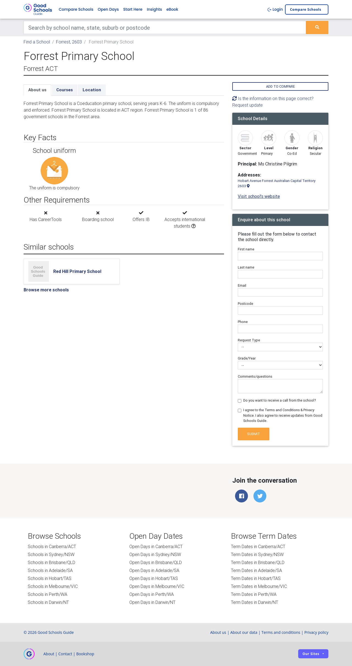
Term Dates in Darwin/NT (254, 602)
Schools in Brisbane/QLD (51, 562)
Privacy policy (316, 632)
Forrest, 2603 (69, 42)
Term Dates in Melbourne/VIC (259, 586)
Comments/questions (255, 376)
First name (246, 249)
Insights (154, 9)
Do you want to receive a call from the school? (279, 400)
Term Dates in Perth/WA (253, 594)
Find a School (37, 42)
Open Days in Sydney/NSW (155, 554)
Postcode (245, 303)
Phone (243, 321)
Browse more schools (46, 289)
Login (275, 9)
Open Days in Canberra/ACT (156, 546)
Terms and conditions (280, 632)
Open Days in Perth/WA (151, 594)
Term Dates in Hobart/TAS (256, 578)
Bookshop (85, 653)
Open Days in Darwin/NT (152, 602)
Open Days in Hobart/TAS (153, 578)
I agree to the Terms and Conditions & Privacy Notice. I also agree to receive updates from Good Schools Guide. (282, 415)
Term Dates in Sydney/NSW (257, 554)
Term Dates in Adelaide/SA (256, 570)
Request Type (249, 340)
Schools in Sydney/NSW (51, 554)
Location (92, 89)
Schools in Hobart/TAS (49, 578)
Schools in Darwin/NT (48, 602)
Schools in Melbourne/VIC (53, 586)
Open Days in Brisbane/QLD (155, 562)
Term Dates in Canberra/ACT (258, 546)
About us (37, 89)
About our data (244, 632)
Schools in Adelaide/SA (50, 570)
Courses (64, 89)
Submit (253, 434)
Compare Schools (76, 9)
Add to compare (280, 86)
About (48, 653)
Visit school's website (259, 196)
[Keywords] (165, 27)
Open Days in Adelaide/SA (154, 570)
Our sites (311, 653)
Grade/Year (247, 358)
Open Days (108, 9)
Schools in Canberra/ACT (52, 546)
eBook (172, 9)
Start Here (133, 9)
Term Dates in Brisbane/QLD (257, 562)
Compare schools (305, 9)
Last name (246, 267)
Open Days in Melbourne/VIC (156, 586)
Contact (65, 653)
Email (242, 285)
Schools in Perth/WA (47, 594)
